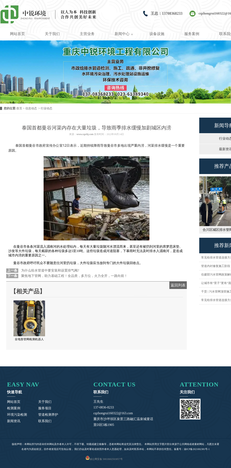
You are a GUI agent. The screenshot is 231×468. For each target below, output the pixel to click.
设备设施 (156, 34)
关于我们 (52, 34)
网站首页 (17, 34)
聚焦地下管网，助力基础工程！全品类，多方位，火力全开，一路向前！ (73, 276)
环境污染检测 (17, 414)
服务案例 (191, 34)
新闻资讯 (13, 421)
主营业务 (87, 34)
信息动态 (31, 108)
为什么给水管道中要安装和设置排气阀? (49, 270)
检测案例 (13, 408)
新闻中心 (122, 34)
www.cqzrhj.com (85, 134)
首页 (19, 108)
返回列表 (178, 285)
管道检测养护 (48, 414)
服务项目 (44, 408)
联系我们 (44, 421)
